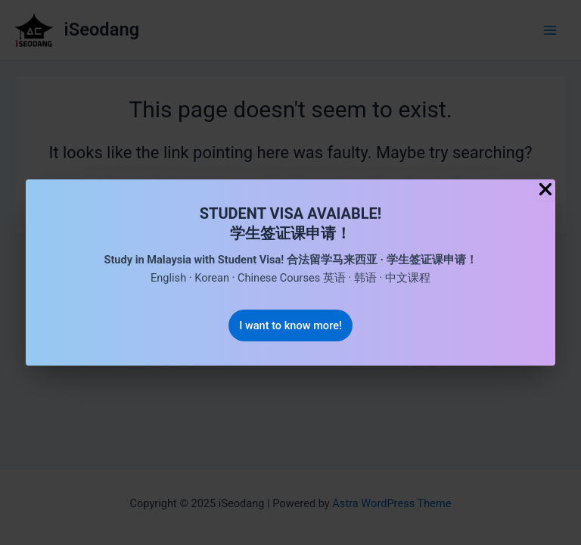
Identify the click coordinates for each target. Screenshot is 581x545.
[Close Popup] (545, 190)
